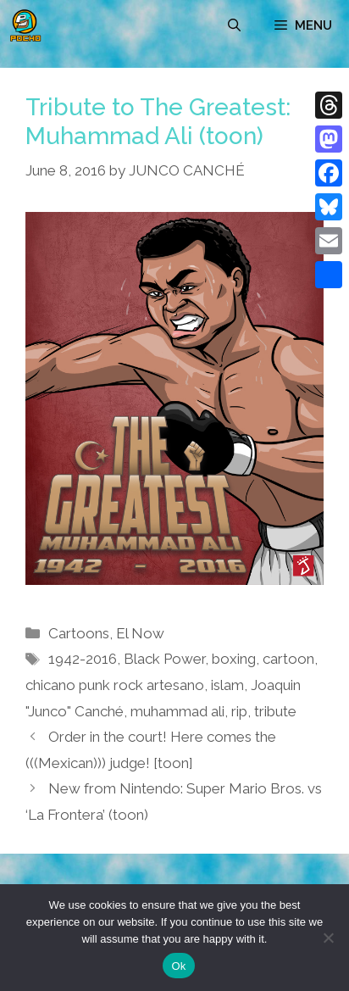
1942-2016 (82, 658)
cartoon (288, 658)
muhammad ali (177, 711)
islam (227, 684)
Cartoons (78, 633)
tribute (275, 711)
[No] (327, 937)
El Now (140, 633)
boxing (234, 658)
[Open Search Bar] (234, 25)
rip (239, 711)
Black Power (164, 658)
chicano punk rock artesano (114, 684)
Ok (178, 966)
